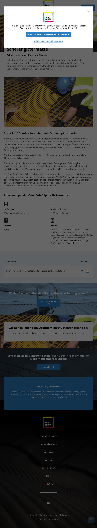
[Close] (88, 11)
